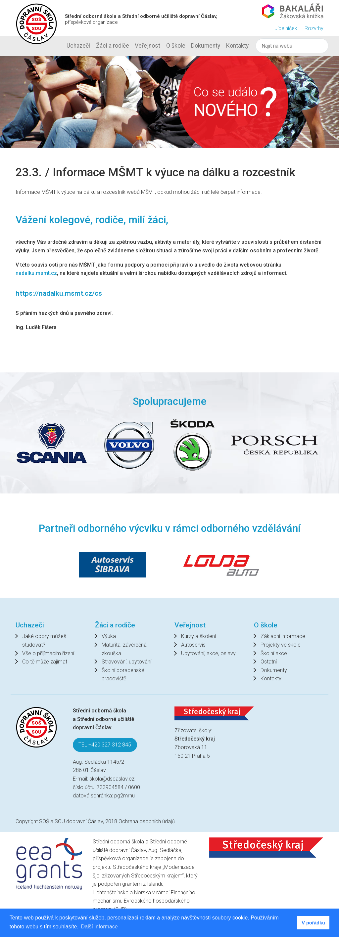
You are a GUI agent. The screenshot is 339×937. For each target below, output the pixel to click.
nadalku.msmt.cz (36, 273)
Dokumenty (274, 670)
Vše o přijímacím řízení (48, 653)
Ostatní (269, 662)
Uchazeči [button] (78, 45)
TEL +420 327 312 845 (104, 745)
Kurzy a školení (198, 636)
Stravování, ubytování (126, 662)
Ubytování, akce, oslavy (208, 653)
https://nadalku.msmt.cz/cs (59, 293)
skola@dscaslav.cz (111, 779)
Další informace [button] (99, 926)
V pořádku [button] (313, 922)
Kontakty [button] (237, 45)
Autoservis (193, 645)
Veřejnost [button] (147, 45)
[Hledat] (292, 46)
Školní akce (274, 653)
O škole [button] (175, 45)
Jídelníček (285, 28)
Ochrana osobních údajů (147, 821)
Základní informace (283, 636)
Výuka (109, 636)
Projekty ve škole (281, 645)
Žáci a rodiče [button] (112, 45)
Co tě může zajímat (44, 662)
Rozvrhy (314, 28)
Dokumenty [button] (205, 45)
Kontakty (271, 678)
